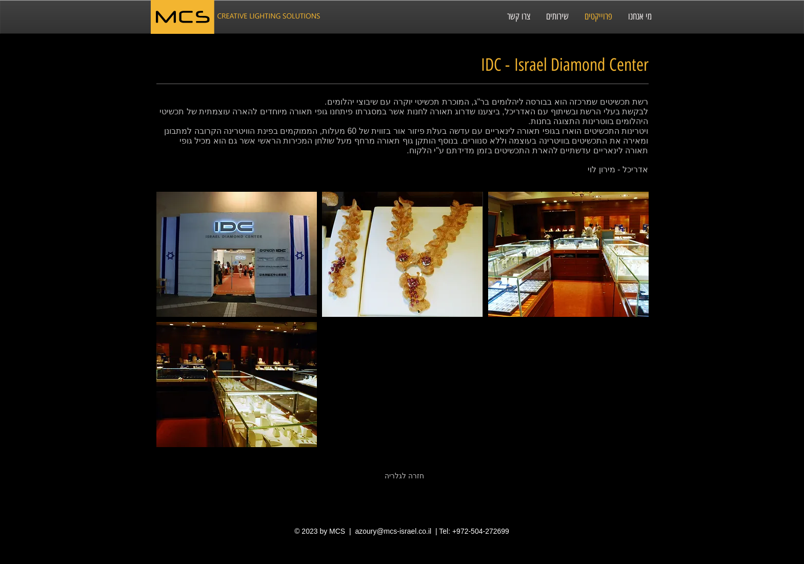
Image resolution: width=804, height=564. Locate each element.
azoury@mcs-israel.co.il (393, 531)
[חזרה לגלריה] (404, 476)
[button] (236, 254)
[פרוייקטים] (598, 17)
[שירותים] (557, 17)
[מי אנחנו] (639, 17)
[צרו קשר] (518, 17)
